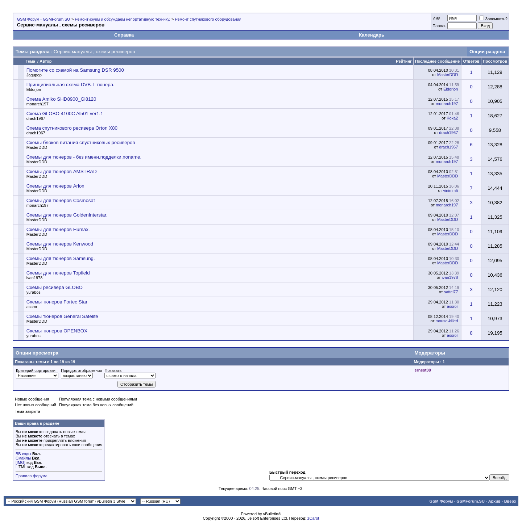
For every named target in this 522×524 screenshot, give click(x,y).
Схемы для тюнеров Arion (55, 186)
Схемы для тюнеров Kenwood (60, 244)
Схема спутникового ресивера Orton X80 (71, 128)
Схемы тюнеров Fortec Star (56, 302)
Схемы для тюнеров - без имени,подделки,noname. (84, 157)
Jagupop (34, 75)
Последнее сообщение (437, 61)
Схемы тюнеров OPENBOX (56, 331)
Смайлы (23, 458)
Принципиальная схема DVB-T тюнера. (70, 84)
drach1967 (35, 118)
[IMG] (20, 462)
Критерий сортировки (35, 370)
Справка (124, 35)
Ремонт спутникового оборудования (208, 19)
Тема (30, 61)
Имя (436, 18)
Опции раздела (487, 51)
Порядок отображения (81, 370)
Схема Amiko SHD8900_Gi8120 (61, 99)
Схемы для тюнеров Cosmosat (60, 200)
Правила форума (31, 476)
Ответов (471, 61)
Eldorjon (33, 89)
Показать (112, 370)
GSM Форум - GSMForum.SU (43, 19)
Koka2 (452, 118)
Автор (45, 61)
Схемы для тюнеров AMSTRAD (61, 171)
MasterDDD (447, 74)
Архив (494, 501)
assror (32, 307)
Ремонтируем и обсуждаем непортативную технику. (122, 19)
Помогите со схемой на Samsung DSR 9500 (75, 70)
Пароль (439, 26)
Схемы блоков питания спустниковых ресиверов (80, 142)
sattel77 (451, 292)
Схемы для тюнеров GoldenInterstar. (67, 215)
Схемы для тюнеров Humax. (58, 229)
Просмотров (495, 61)
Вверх (510, 501)
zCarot (313, 518)
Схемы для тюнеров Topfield (58, 273)
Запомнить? (493, 19)
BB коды (23, 454)
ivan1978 (34, 278)
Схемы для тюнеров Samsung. (60, 258)
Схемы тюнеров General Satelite (62, 316)
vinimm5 (450, 190)
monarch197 (37, 104)
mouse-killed (447, 321)
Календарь (371, 35)
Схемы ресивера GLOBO (54, 287)
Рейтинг (403, 61)
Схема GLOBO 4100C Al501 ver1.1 (64, 113)
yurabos (33, 292)
